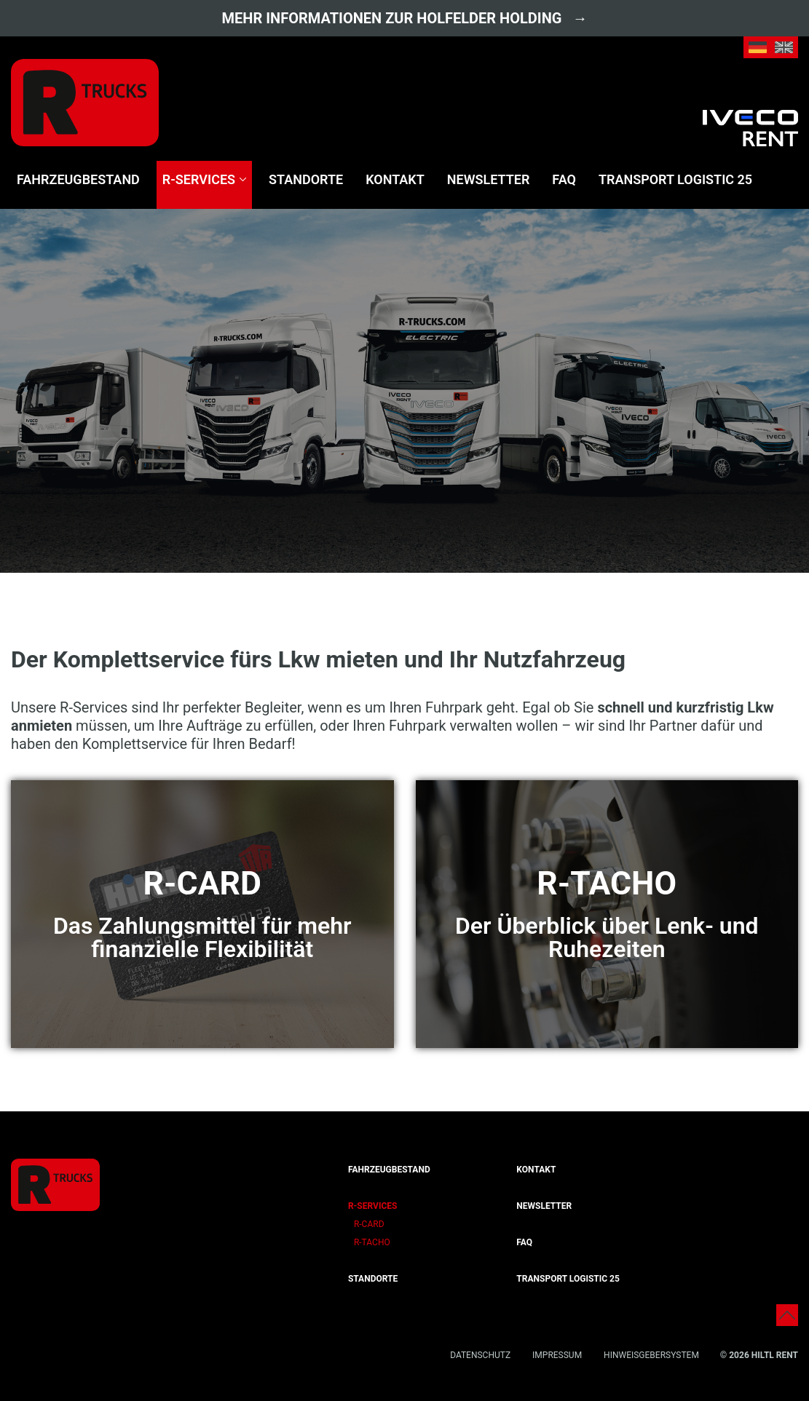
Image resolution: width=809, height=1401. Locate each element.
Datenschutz (480, 1355)
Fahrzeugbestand (78, 179)
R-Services (198, 179)
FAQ (564, 179)
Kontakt (395, 179)
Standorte (306, 179)
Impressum (557, 1355)
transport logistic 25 (675, 179)
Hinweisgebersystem (651, 1355)
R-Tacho (372, 1242)
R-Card (369, 1224)
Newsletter (488, 179)
